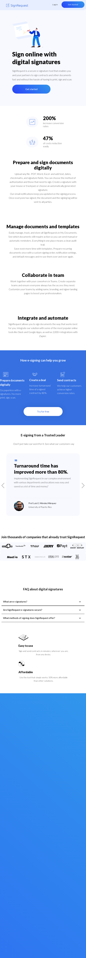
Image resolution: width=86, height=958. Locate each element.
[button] (6, 485)
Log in (55, 4)
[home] (17, 5)
